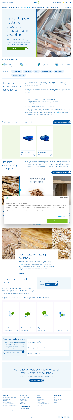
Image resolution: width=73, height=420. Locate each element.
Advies (47, 7)
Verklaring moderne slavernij (43, 403)
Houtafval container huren (60, 122)
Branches (5, 400)
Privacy (54, 417)
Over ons (54, 2)
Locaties (55, 400)
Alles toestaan (57, 220)
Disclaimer (50, 417)
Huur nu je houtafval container (16, 48)
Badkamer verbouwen (46, 91)
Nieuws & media (40, 399)
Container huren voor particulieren (10, 410)
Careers (59, 2)
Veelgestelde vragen (58, 399)
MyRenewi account (46, 71)
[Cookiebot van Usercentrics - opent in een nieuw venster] (61, 198)
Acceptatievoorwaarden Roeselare (10, 405)
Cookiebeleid (44, 417)
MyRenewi (67, 7)
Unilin (26, 164)
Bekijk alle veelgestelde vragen (13, 352)
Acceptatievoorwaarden (18, 75)
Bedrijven (4, 2)
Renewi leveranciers (41, 402)
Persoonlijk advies (35, 380)
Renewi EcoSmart (7, 402)
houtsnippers (22, 264)
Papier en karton (23, 400)
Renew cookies (50, 284)
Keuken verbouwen (34, 91)
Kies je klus (58, 112)
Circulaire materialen (37, 7)
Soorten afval (24, 7)
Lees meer (27, 118)
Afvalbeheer (14, 7)
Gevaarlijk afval (23, 399)
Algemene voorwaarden (36, 417)
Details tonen (61, 216)
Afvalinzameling (6, 399)
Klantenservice (54, 7)
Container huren (6, 7)
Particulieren (10, 2)
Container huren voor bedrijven (9, 397)
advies (38, 224)
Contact (55, 402)
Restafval (22, 402)
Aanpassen (36, 220)
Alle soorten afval (23, 403)
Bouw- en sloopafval (24, 397)
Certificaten (39, 405)
